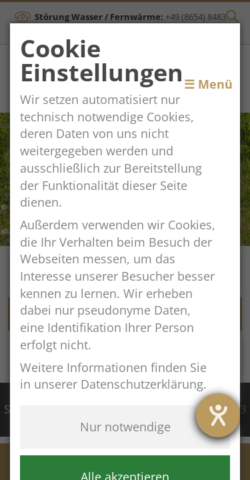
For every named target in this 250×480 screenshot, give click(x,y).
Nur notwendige (125, 427)
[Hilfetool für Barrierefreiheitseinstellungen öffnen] (218, 415)
